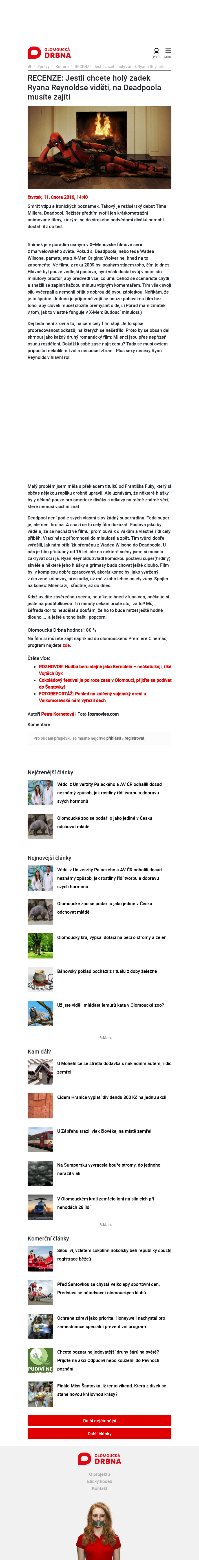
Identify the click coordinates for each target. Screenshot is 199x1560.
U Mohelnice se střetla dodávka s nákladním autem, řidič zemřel (114, 1067)
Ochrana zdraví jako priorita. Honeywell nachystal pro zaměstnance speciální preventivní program (111, 1322)
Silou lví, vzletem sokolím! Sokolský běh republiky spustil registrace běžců (114, 1254)
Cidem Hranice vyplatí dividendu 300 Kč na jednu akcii (111, 1097)
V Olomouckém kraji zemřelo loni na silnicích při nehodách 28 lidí (105, 1203)
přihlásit (113, 738)
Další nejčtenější (99, 1421)
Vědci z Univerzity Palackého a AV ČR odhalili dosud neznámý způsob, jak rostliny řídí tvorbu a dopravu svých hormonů (109, 792)
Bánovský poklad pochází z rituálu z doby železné (107, 971)
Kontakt (99, 1488)
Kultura (62, 66)
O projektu (99, 1474)
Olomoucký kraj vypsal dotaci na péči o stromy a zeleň (112, 937)
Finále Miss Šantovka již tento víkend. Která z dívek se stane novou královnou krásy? (111, 1390)
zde (66, 645)
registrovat (134, 738)
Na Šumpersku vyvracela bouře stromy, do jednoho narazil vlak (108, 1169)
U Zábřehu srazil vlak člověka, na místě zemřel (104, 1131)
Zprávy (43, 66)
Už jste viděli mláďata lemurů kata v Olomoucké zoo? (110, 1005)
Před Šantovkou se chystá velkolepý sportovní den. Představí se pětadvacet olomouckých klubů (108, 1288)
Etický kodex (99, 1481)
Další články (100, 1434)
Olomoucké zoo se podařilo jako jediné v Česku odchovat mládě (104, 822)
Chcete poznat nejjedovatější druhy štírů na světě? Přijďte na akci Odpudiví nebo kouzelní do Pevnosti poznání (108, 1360)
